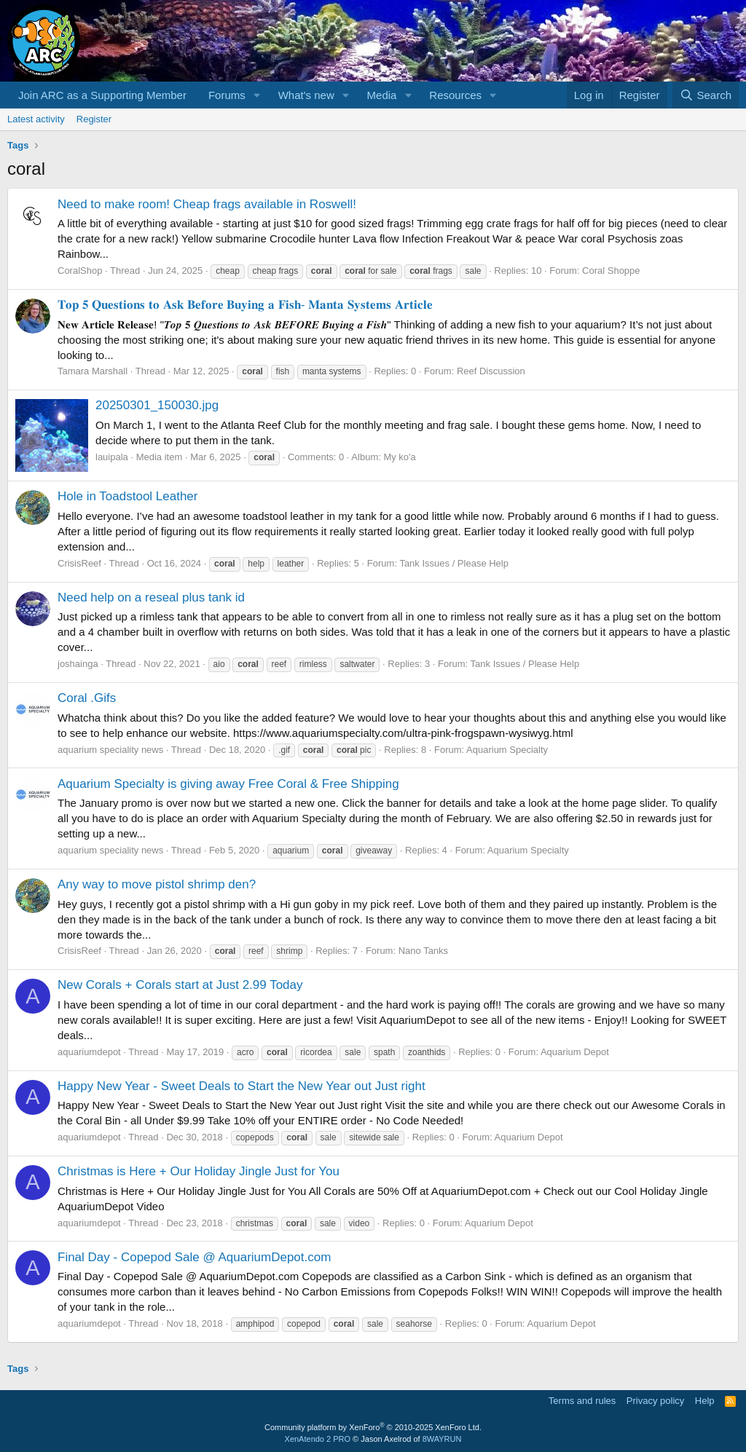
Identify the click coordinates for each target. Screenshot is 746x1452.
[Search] (705, 95)
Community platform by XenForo (373, 1427)
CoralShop (80, 270)
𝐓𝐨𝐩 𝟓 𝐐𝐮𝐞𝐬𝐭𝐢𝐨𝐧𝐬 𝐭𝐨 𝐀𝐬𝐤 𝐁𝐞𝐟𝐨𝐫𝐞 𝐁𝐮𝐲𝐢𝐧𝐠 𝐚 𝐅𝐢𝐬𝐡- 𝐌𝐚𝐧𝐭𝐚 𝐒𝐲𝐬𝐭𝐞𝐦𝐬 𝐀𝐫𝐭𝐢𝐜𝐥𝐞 (245, 305)
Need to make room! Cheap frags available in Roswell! (207, 204)
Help (705, 1400)
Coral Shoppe (611, 270)
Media (382, 95)
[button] (257, 95)
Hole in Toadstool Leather (128, 496)
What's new (306, 95)
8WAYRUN (442, 1439)
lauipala (111, 456)
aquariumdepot (89, 1051)
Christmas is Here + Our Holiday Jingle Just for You (198, 1171)
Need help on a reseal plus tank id (151, 597)
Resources (455, 95)
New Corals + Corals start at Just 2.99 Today (180, 985)
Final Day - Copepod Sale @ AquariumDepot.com (194, 1257)
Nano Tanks (423, 950)
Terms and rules (582, 1400)
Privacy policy (655, 1400)
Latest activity (36, 119)
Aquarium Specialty (507, 749)
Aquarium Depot (575, 1051)
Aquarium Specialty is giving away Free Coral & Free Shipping (228, 784)
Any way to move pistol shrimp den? (157, 884)
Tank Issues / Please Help (454, 563)
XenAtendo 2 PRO (318, 1439)
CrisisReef (79, 563)
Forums (227, 95)
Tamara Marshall (92, 371)
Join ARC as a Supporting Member (102, 95)
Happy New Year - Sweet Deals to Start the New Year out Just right (241, 1086)
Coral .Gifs (87, 698)
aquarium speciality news (110, 749)
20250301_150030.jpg (157, 405)
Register (93, 119)
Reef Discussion (491, 371)
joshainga (78, 663)
